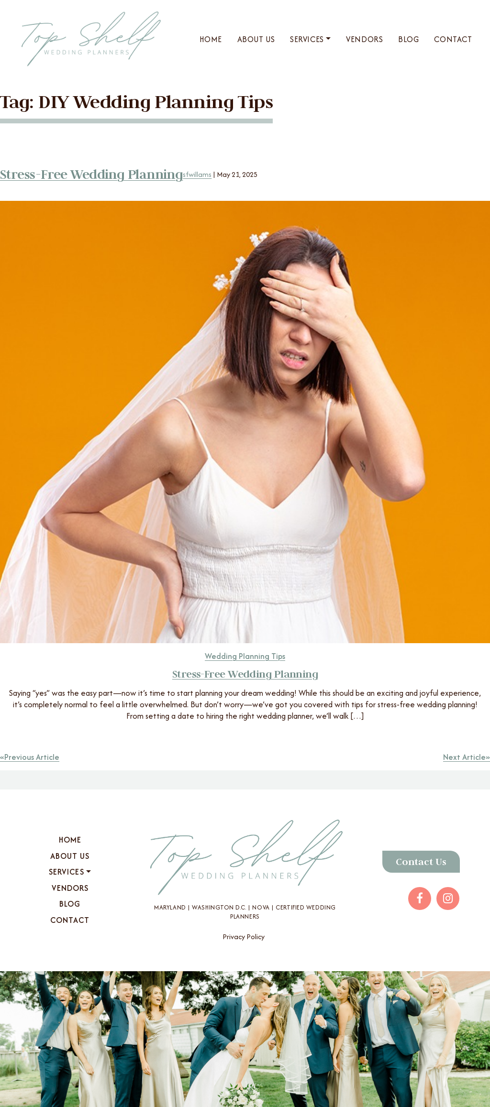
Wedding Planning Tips (245, 656)
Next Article (464, 757)
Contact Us (421, 861)
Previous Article (31, 757)
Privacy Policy (244, 937)
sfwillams (197, 174)
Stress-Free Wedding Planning (91, 174)
